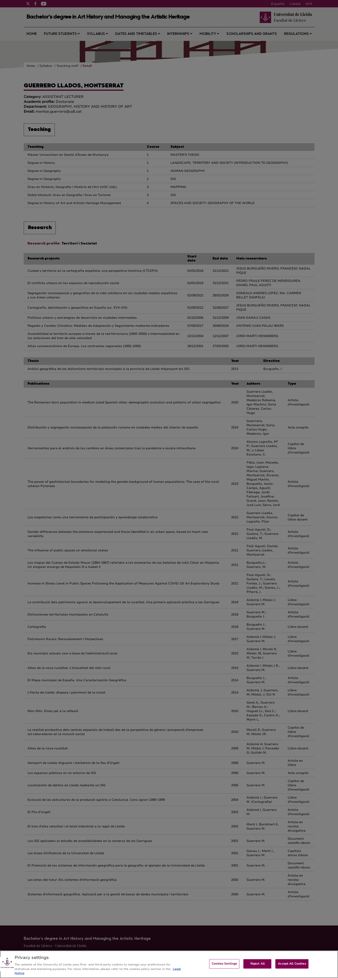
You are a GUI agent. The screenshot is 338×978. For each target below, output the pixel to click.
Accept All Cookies (292, 968)
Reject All (257, 968)
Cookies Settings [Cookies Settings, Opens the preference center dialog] (224, 968)
